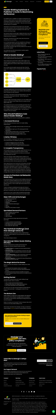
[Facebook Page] (21, 391)
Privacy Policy (31, 382)
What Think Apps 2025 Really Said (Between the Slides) (44, 55)
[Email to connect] (34, 391)
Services (26, 1)
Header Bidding (18, 380)
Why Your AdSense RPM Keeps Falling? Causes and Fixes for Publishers (45, 65)
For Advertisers (38, 1)
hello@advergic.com (7, 401)
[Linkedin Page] (29, 391)
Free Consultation (21, 350)
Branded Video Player (20, 382)
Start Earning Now (12, 350)
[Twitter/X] (26, 391)
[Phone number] (31, 391)
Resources (32, 1)
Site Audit (17, 385)
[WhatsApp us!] (53, 411)
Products (21, 1)
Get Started (47, 1)
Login (51, 1)
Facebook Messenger (8, 385)
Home (17, 1)
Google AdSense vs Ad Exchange (45, 380)
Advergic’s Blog (32, 380)
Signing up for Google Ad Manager (45, 382)
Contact (12, 308)
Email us (5, 380)
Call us (5, 382)
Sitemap (40, 385)
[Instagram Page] (23, 391)
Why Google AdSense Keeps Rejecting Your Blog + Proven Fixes (45, 57)
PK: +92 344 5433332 (6, 404)
